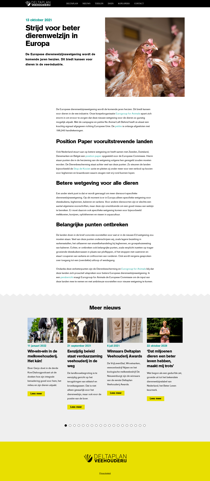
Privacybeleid (105, 473)
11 (109, 425)
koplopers (124, 3)
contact (139, 3)
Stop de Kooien (82, 168)
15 (127, 425)
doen (111, 3)
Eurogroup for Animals (128, 113)
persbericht (67, 277)
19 (144, 425)
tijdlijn (99, 3)
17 (136, 425)
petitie (118, 126)
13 (118, 425)
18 (140, 425)
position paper (93, 156)
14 (123, 425)
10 (105, 425)
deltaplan (72, 3)
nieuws (86, 3)
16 (131, 425)
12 (114, 425)
